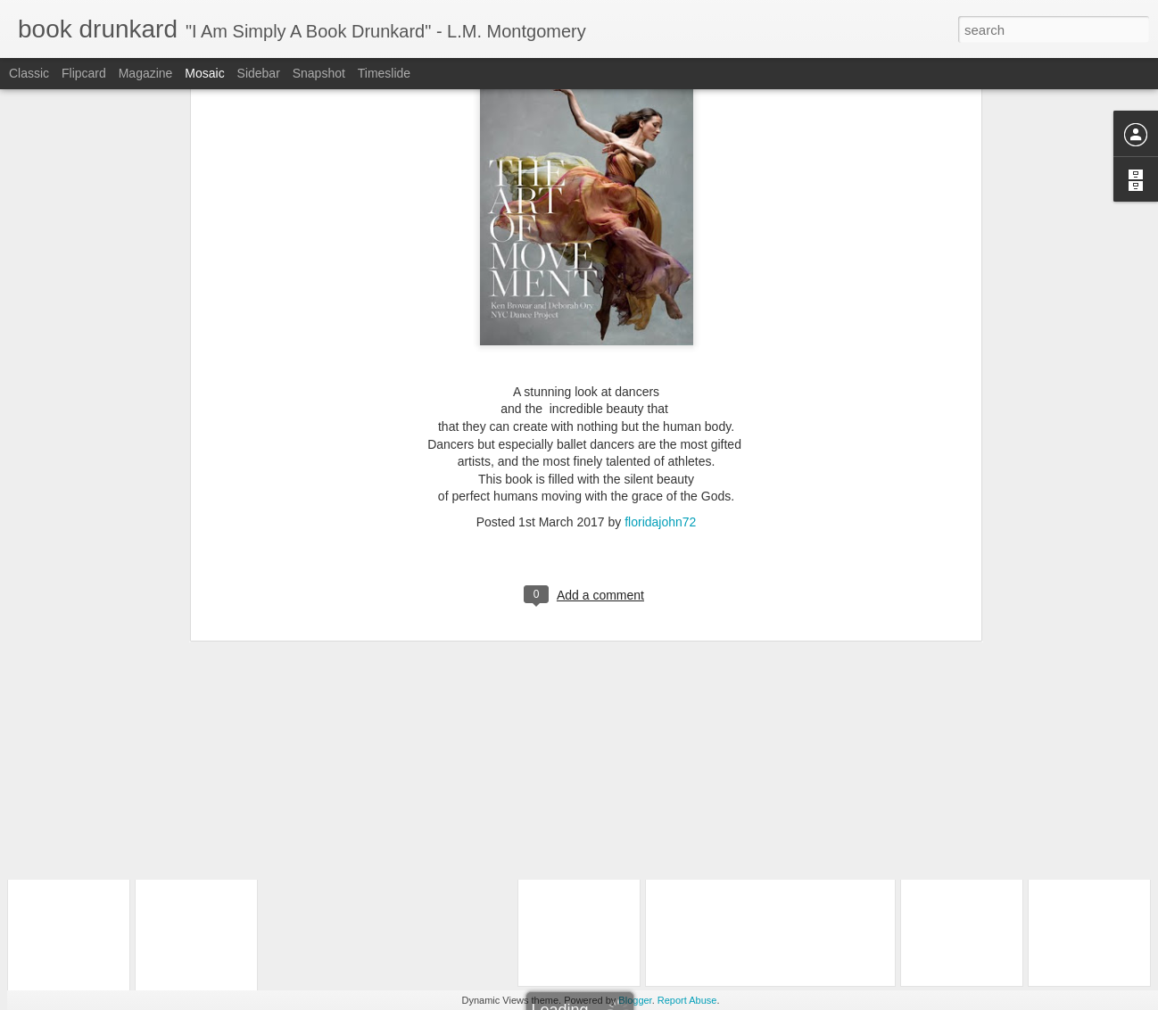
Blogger (634, 1000)
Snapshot (319, 73)
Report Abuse (687, 1000)
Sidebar (258, 73)
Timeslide (384, 73)
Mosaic (204, 73)
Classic (29, 73)
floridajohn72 (660, 287)
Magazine (146, 73)
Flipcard (84, 73)
